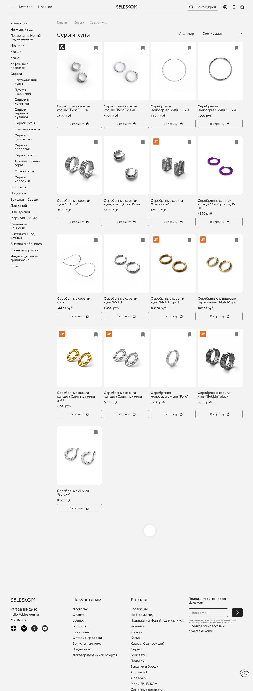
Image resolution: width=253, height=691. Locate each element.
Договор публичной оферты (95, 655)
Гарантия (80, 626)
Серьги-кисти (25, 155)
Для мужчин (20, 212)
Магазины (18, 619)
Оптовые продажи (87, 638)
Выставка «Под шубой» (22, 236)
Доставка (80, 609)
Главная (62, 22)
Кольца (16, 52)
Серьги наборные (23, 179)
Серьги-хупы (25, 123)
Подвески (18, 193)
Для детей (18, 206)
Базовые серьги (27, 129)
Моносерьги (24, 171)
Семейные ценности (18, 226)
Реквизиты (81, 632)
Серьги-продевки (22, 147)
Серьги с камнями (22, 101)
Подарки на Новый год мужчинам (25, 37)
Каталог (28, 7)
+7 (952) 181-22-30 (23, 609)
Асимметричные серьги (27, 163)
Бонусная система (87, 644)
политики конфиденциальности (216, 622)
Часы (14, 266)
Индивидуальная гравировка (24, 258)
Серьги (16, 74)
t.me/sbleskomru (201, 631)
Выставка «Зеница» (26, 244)
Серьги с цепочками (23, 137)
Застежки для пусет (26, 82)
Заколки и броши (24, 200)
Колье (14, 58)
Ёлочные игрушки (24, 250)
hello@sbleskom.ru (24, 614)
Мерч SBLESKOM (23, 218)
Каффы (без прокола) (19, 65)
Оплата (79, 615)
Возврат (79, 620)
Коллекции (18, 23)
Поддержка (82, 649)
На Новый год (21, 30)
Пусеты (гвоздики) (23, 92)
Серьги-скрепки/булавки (22, 113)
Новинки (47, 7)
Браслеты (18, 187)
